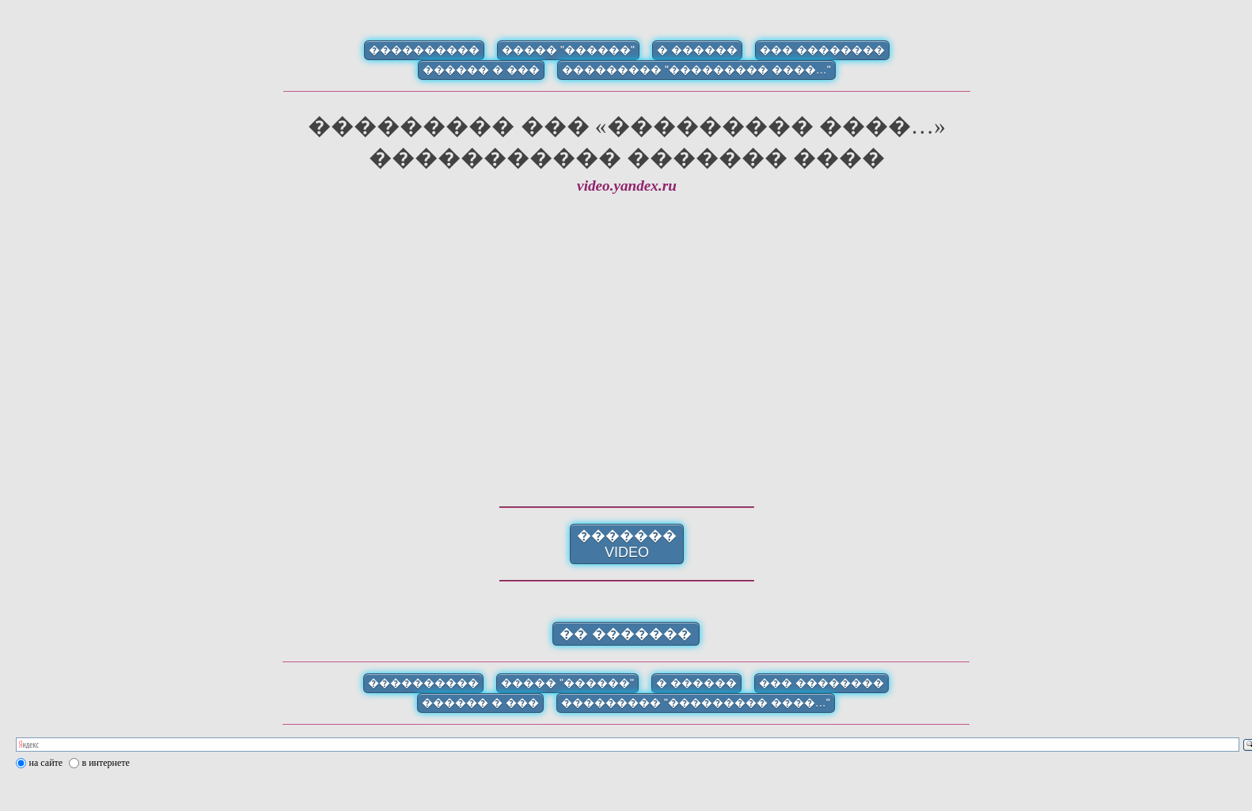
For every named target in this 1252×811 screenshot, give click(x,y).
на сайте (46, 762)
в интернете (106, 762)
